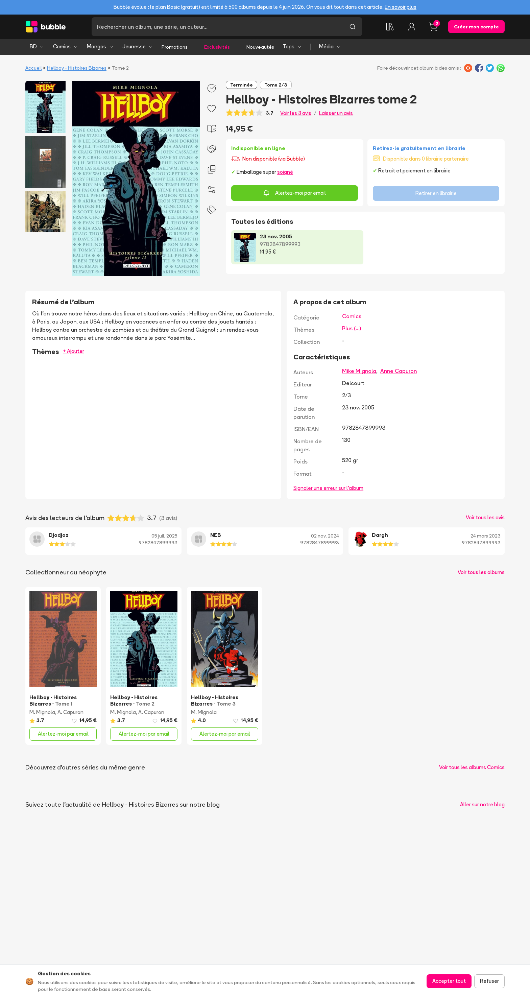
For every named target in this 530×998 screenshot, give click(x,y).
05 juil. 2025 (164, 536)
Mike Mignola (359, 370)
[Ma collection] (390, 26)
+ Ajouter (73, 351)
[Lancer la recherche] (352, 26)
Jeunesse (137, 46)
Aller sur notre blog (482, 804)
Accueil (33, 68)
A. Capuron (70, 712)
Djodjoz (59, 535)
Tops (292, 46)
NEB (215, 535)
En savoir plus (400, 7)
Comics (65, 46)
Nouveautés (260, 47)
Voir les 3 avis (295, 113)
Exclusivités (217, 47)
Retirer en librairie (436, 193)
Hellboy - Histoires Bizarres (76, 68)
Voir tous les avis (485, 517)
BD (37, 46)
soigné (285, 172)
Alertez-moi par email (294, 193)
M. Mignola (42, 712)
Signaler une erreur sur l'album (328, 488)
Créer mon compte (476, 27)
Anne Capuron (398, 370)
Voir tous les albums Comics (472, 767)
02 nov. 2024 (325, 536)
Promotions (175, 47)
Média (330, 46)
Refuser (489, 981)
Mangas (100, 46)
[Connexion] (411, 26)
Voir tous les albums (481, 572)
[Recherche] (217, 27)
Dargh (380, 535)
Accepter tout (449, 981)
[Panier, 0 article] (433, 26)
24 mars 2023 (486, 536)
